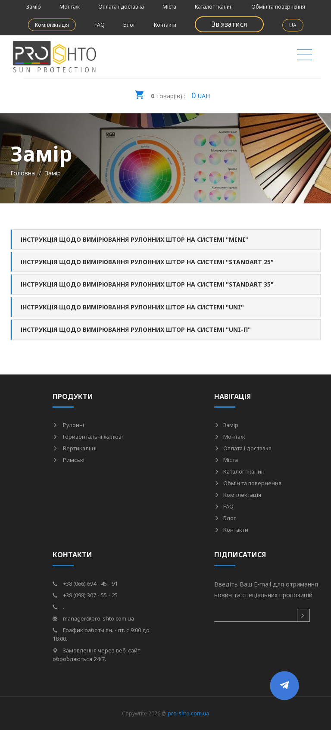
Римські (68, 460)
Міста (169, 6)
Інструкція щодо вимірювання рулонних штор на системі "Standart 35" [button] (147, 284)
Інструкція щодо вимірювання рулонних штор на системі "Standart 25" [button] (147, 262)
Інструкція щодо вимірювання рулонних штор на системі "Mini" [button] (134, 239)
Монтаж (69, 6)
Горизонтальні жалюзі (88, 436)
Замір (33, 6)
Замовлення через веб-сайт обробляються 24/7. (96, 654)
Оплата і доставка (121, 6)
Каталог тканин (214, 6)
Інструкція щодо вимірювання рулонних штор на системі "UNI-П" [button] (136, 329)
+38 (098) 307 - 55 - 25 (85, 595)
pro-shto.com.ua (188, 713)
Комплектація (52, 24)
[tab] (165, 239)
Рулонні (68, 425)
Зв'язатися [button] (229, 24)
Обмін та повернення (278, 6)
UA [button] (293, 25)
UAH (172, 92)
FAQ (99, 24)
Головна (22, 173)
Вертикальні (75, 448)
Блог (129, 24)
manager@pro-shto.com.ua (93, 618)
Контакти (165, 24)
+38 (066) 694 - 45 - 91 (85, 583)
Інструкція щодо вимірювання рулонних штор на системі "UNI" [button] (132, 307)
